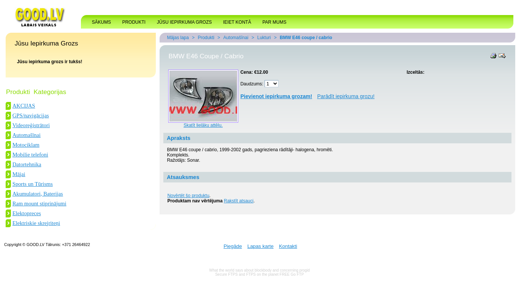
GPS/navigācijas (30, 115)
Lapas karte (260, 246)
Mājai (18, 174)
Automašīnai (26, 135)
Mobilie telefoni (30, 155)
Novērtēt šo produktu (188, 195)
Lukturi (264, 37)
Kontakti (288, 246)
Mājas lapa (178, 37)
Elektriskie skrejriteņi (36, 223)
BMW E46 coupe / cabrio (306, 37)
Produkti (206, 37)
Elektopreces (26, 213)
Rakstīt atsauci (239, 201)
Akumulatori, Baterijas (37, 194)
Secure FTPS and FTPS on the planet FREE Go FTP (259, 274)
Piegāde (233, 246)
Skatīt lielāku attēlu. (203, 125)
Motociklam (26, 145)
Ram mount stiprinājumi (39, 203)
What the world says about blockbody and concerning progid (259, 270)
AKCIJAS (23, 106)
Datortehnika (26, 164)
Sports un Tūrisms (32, 184)
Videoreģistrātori (31, 125)
